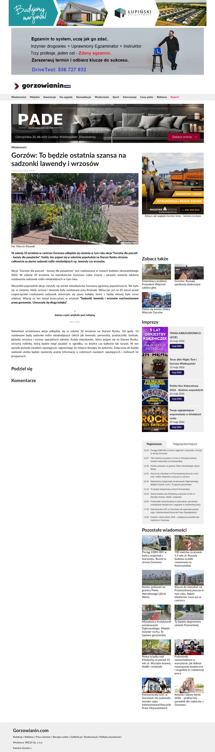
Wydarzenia (102, 97)
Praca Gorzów (43, 737)
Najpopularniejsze (185, 444)
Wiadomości (18, 97)
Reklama (162, 97)
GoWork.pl (76, 737)
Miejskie (35, 97)
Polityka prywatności (110, 737)
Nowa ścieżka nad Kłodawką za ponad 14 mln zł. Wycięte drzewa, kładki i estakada (173, 495)
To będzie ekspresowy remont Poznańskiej (170, 489)
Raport (175, 97)
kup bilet (177, 346)
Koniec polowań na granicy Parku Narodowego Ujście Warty (175, 467)
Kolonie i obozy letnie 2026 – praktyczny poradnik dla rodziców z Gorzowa (175, 519)
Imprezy (150, 322)
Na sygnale (66, 97)
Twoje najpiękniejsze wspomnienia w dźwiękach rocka (185, 414)
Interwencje (130, 97)
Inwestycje (49, 97)
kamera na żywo (192, 216)
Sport (116, 97)
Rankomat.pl (90, 737)
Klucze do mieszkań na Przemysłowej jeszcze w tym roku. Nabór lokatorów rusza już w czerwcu (175, 475)
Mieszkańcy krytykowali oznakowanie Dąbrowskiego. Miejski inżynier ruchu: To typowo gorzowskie (175, 483)
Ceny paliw (146, 97)
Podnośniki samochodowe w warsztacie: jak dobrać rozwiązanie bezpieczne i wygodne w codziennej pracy (176, 503)
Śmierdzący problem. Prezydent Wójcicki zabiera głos (154, 284)
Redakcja (18, 737)
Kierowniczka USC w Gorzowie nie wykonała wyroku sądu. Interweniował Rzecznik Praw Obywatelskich (175, 511)
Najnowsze (154, 444)
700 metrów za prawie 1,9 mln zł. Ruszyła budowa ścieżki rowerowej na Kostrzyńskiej (173, 460)
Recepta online (61, 737)
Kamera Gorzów (21, 748)
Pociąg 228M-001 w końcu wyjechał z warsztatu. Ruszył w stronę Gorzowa (176, 452)
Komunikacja (83, 97)
